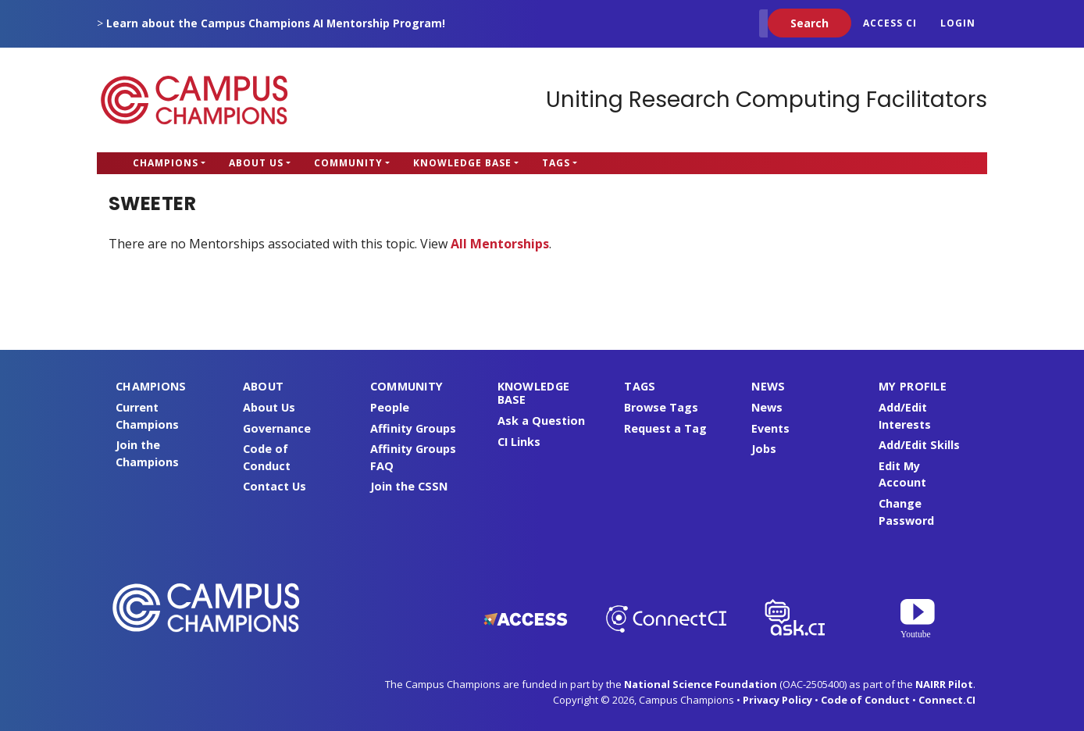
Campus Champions (194, 100)
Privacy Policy (777, 700)
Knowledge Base (462, 162)
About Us (256, 162)
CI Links (518, 441)
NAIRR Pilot (944, 684)
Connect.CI (946, 700)
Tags (556, 162)
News (767, 407)
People (389, 407)
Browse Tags (661, 407)
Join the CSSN (409, 486)
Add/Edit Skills (919, 444)
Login (957, 23)
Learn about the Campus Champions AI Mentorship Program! (275, 23)
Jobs (763, 448)
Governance (277, 428)
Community (348, 162)
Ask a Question (541, 420)
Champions (165, 162)
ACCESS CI (890, 23)
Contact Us (274, 486)
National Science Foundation (700, 684)
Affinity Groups (413, 428)
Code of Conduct (865, 700)
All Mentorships (500, 243)
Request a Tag (665, 428)
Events (770, 428)
